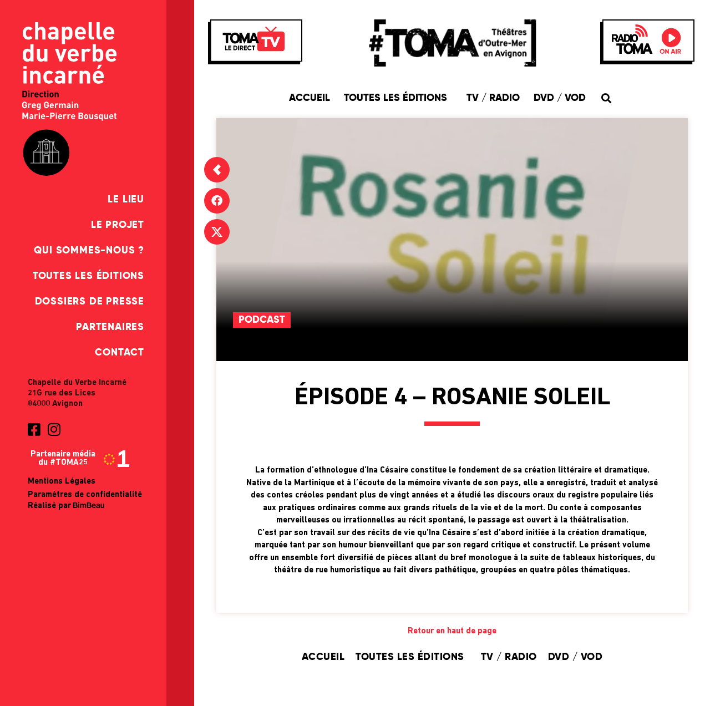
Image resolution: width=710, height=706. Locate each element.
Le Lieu (126, 200)
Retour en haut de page (452, 631)
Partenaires (110, 327)
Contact (119, 353)
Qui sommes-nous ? (89, 251)
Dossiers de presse (89, 302)
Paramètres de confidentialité (85, 495)
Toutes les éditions (88, 276)
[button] (606, 98)
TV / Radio (493, 98)
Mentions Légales (61, 482)
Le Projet (117, 225)
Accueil (309, 98)
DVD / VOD (560, 98)
